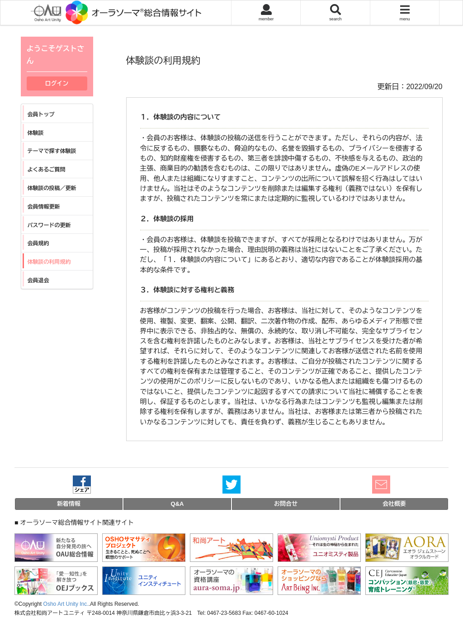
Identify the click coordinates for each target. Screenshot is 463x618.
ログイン (57, 83)
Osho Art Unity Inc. (66, 604)
